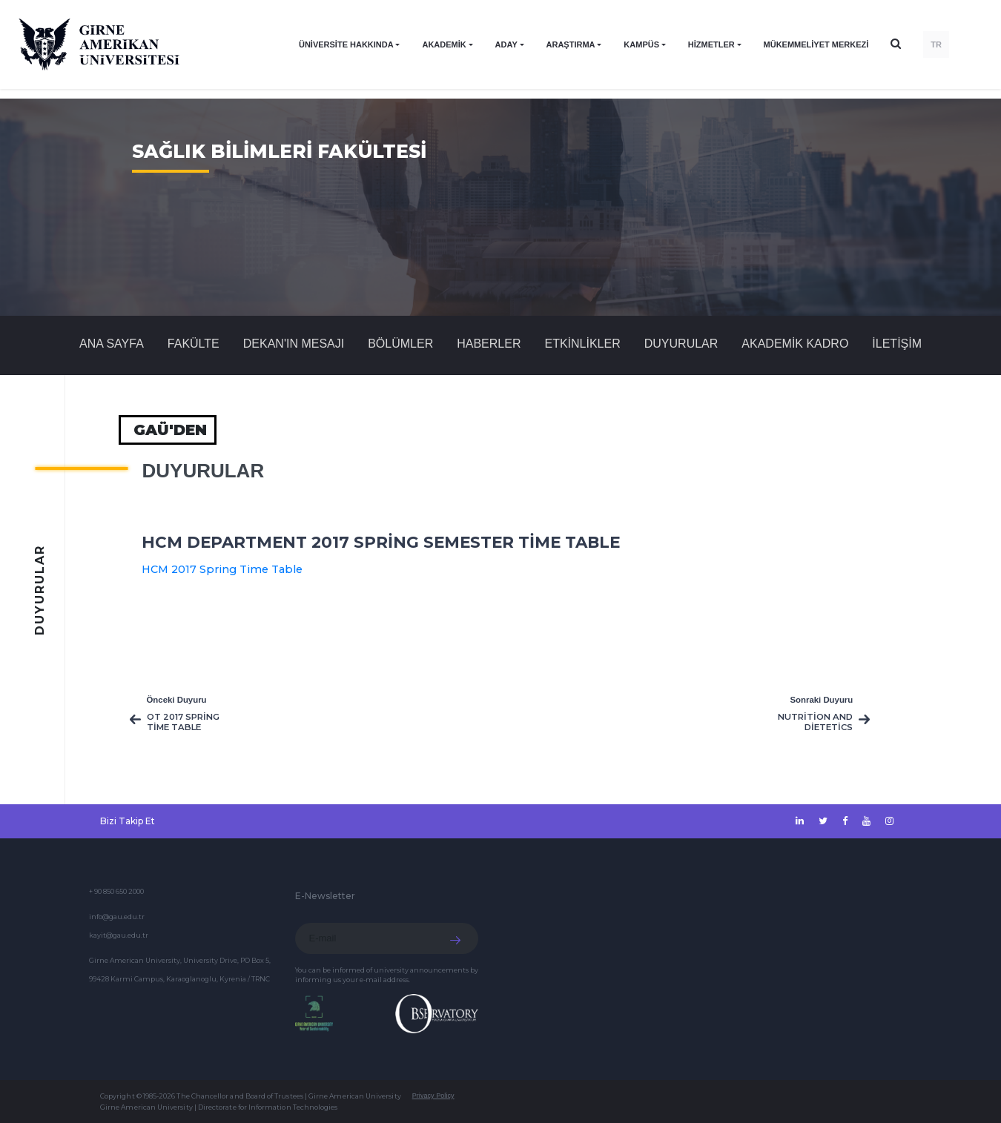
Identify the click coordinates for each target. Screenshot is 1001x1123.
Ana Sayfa (111, 343)
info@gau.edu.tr (117, 916)
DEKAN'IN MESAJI (293, 343)
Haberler (489, 343)
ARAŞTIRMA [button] (570, 44)
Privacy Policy (433, 1095)
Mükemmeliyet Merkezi (816, 44)
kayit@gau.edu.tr (118, 935)
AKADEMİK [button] (444, 44)
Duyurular (681, 343)
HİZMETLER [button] (711, 44)
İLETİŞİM (897, 343)
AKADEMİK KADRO (794, 343)
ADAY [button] (506, 44)
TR (936, 44)
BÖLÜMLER (400, 343)
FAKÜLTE (193, 343)
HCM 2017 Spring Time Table (222, 569)
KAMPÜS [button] (641, 44)
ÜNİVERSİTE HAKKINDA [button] (346, 44)
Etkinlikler (582, 343)
